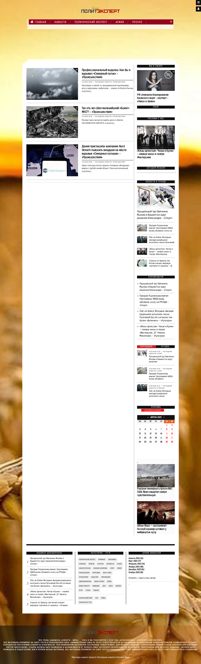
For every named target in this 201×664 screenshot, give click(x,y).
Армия (120, 22)
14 (161, 434)
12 (150, 434)
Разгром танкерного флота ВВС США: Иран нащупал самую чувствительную (154, 492)
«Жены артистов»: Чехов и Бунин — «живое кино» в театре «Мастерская (154, 154)
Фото (81, 590)
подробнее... (87, 91)
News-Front (107, 573)
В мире (119, 564)
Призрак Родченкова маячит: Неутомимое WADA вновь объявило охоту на (161, 228)
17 (140, 438)
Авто (104, 586)
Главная (38, 22)
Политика (82, 564)
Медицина (96, 586)
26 (150, 442)
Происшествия (119, 82)
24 (140, 442)
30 (172, 442)
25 (145, 442)
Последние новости (103, 82)
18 (145, 438)
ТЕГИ (96, 598)
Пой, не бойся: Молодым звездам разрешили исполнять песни (160, 393)
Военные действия (85, 598)
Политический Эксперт (91, 22)
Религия (91, 564)
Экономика (112, 559)
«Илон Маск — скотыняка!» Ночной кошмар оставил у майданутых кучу (152, 529)
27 (156, 442)
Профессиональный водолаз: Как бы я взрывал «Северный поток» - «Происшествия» (106, 74)
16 (172, 434)
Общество (94, 577)
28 (161, 442)
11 (145, 434)
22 (167, 438)
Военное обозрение (100, 568)
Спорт (159, 354)
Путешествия (83, 577)
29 (167, 442)
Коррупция (96, 573)
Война (109, 581)
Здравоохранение (85, 581)
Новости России (84, 568)
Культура (161, 388)
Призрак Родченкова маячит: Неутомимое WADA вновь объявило (161, 376)
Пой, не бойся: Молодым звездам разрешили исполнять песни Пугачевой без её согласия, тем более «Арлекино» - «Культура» (50, 583)
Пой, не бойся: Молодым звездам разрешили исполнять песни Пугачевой (161, 240)
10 (140, 434)
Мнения (118, 586)
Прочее (137, 22)
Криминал (101, 559)
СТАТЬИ (88, 590)
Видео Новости (84, 586)
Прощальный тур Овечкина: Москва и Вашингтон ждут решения (161, 359)
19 (151, 438)
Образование (105, 577)
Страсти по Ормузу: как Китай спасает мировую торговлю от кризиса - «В (160, 263)
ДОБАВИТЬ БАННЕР (152, 410)
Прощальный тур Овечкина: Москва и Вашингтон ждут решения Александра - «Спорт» (154, 215)
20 (156, 438)
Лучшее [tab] (165, 347)
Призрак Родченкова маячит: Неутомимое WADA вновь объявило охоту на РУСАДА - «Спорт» (49, 572)
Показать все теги (85, 602)
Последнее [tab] (146, 347)
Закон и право (99, 581)
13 (156, 434)
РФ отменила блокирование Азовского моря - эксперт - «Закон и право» (153, 98)
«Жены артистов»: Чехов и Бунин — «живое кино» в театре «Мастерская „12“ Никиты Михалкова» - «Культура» (49, 594)
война (103, 598)
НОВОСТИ (60, 22)
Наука (111, 586)
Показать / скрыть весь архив (142, 578)
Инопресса (110, 564)
